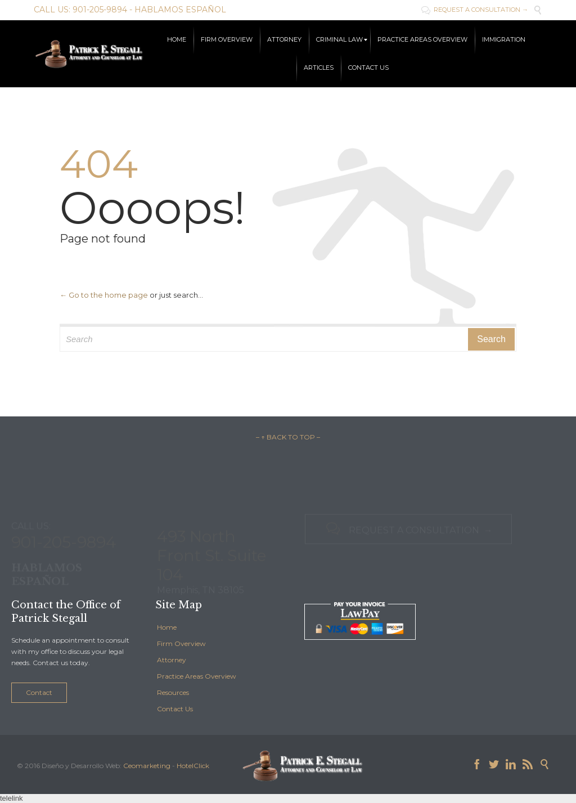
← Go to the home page (104, 294)
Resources (173, 692)
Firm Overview (181, 643)
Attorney (171, 660)
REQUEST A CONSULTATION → (474, 10)
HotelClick (193, 765)
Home (167, 627)
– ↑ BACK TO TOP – (288, 437)
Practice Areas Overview (196, 676)
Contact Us (175, 709)
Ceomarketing (146, 765)
